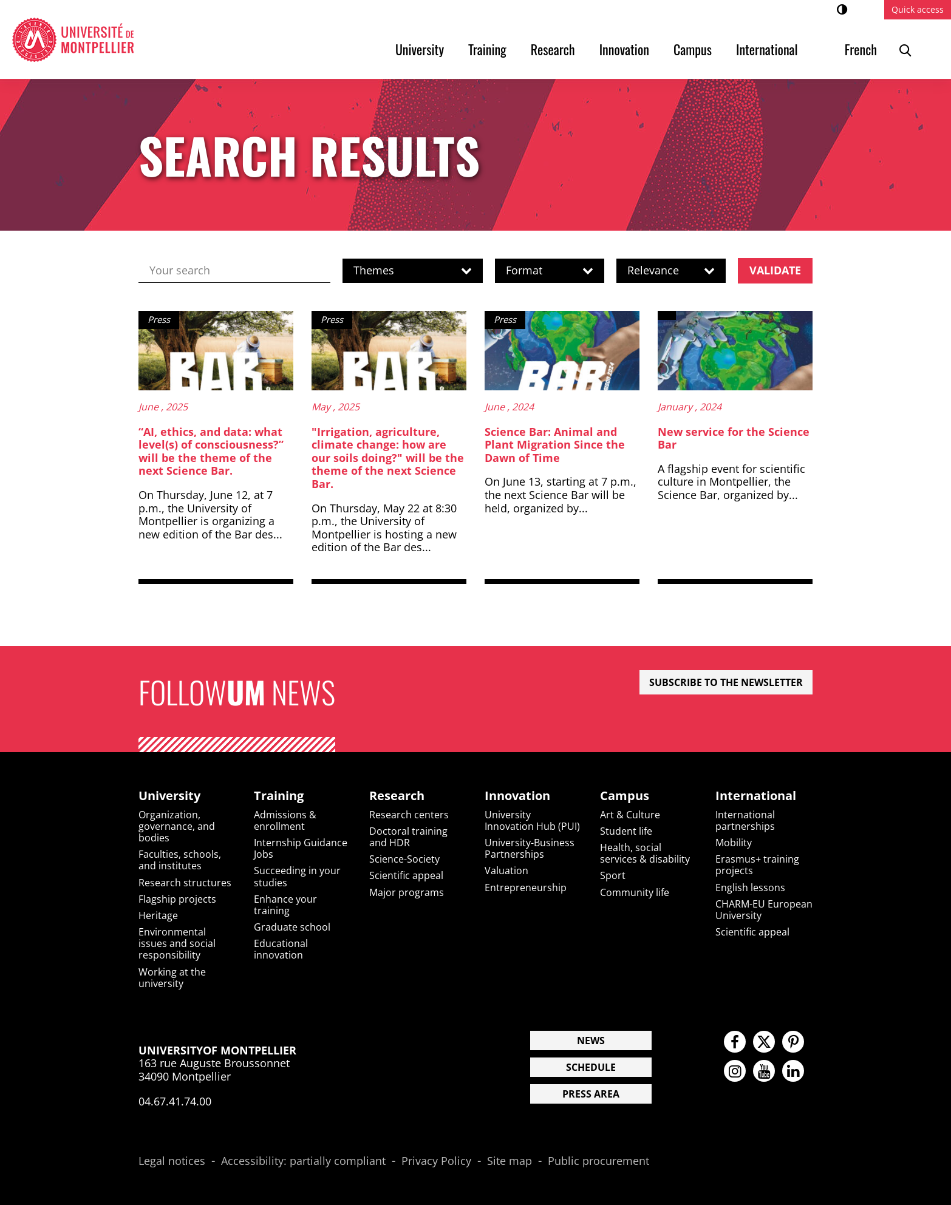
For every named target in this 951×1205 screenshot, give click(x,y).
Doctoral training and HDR (408, 836)
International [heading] (755, 796)
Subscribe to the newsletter (726, 682)
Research (553, 49)
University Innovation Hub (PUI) (532, 820)
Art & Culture (630, 814)
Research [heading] (396, 796)
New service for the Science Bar (734, 438)
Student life (626, 831)
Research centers (409, 814)
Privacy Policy (436, 1161)
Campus (692, 49)
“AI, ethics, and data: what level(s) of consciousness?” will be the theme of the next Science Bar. (211, 451)
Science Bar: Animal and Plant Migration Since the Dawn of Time (555, 444)
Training (487, 49)
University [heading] (169, 796)
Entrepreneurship (526, 887)
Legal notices (171, 1161)
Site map (509, 1161)
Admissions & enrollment (285, 820)
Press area (590, 1094)
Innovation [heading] (517, 796)
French (861, 49)
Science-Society (404, 859)
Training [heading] (279, 796)
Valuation (506, 870)
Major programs (406, 892)
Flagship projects (177, 899)
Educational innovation (281, 949)
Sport (612, 875)
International (767, 49)
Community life (634, 892)
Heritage (158, 915)
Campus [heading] (624, 796)
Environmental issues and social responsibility (177, 943)
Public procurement (598, 1161)
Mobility (733, 842)
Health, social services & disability (645, 853)
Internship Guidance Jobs (300, 848)
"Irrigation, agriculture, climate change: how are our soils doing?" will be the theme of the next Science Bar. (388, 457)
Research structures (184, 882)
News (591, 1040)
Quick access (917, 9)
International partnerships (745, 820)
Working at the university (172, 977)
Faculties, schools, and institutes (179, 859)
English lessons (750, 887)
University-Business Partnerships (529, 848)
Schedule (591, 1067)
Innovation (624, 49)
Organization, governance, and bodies (176, 826)
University (419, 49)
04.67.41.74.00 (174, 1101)
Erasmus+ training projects (757, 864)
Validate (775, 270)
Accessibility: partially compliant (303, 1161)
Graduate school (292, 927)
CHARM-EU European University (764, 909)
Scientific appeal (406, 875)
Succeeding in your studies (297, 876)
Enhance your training (285, 904)
